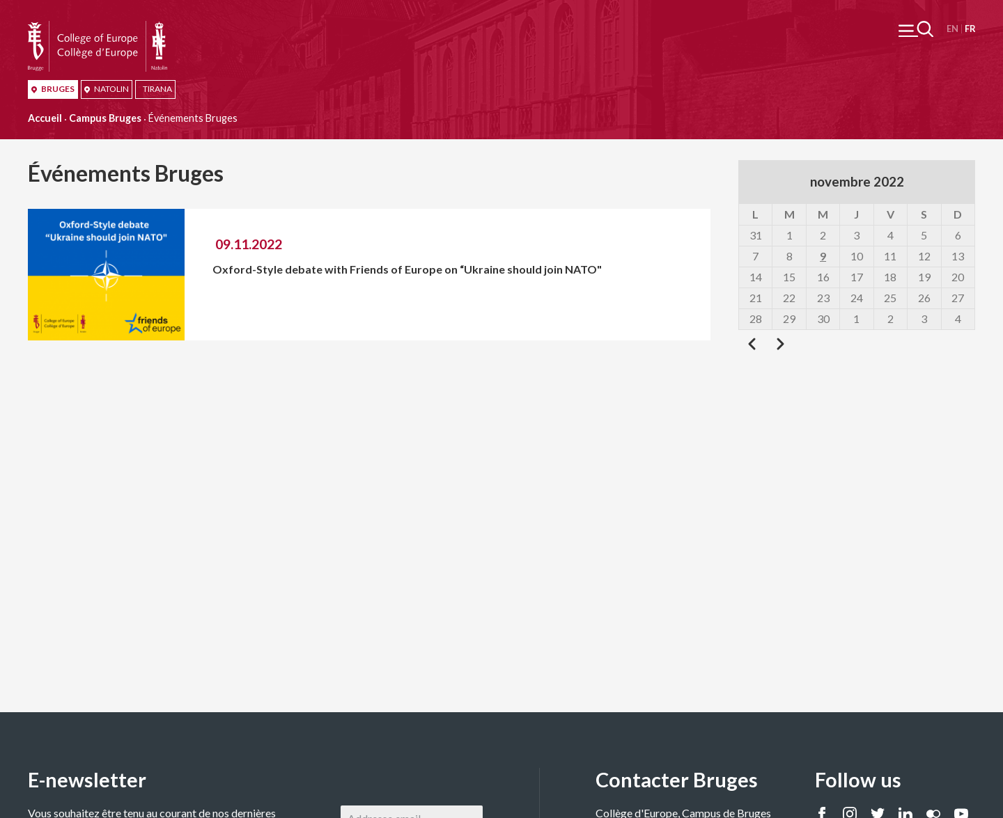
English (952, 28)
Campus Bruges (105, 118)
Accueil (45, 118)
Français (970, 28)
